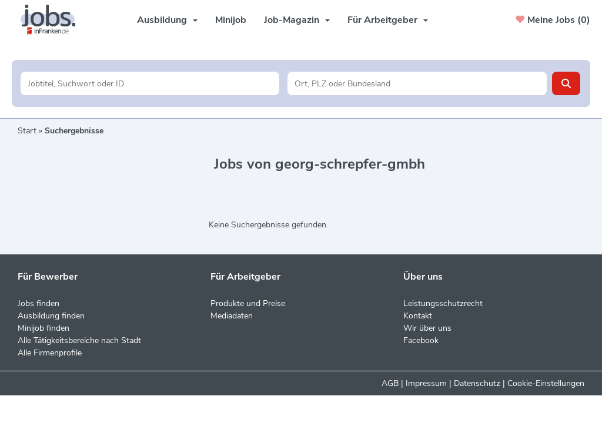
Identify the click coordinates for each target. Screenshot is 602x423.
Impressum (426, 383)
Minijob (230, 20)
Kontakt (417, 315)
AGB (390, 383)
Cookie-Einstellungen (545, 383)
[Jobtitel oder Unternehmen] (150, 83)
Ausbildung (167, 20)
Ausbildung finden (51, 315)
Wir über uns (427, 328)
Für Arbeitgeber (387, 20)
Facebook (421, 340)
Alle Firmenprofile (50, 352)
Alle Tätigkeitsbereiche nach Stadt (79, 340)
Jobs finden (38, 303)
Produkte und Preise (247, 303)
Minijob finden (43, 328)
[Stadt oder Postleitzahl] (417, 83)
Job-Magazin (297, 20)
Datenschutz (477, 383)
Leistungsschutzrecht (443, 303)
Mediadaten (231, 315)
